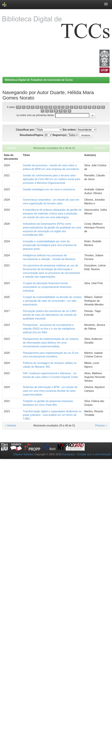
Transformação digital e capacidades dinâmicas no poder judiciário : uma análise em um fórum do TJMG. (52, 415)
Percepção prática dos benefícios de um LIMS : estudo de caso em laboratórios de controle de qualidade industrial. (50, 315)
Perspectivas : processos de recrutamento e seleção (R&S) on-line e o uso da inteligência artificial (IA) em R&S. (49, 329)
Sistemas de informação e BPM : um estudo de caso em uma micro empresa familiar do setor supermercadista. (50, 391)
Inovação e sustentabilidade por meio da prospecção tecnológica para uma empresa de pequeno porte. (49, 245)
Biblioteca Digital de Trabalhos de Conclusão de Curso (39, 79)
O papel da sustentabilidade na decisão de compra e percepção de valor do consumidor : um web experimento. (52, 301)
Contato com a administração (94, 454)
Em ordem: (69, 129)
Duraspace (68, 454)
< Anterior (10, 148)
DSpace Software (23, 454)
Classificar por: (25, 129)
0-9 (18, 107)
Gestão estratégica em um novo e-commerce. (49, 189)
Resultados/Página (31, 135)
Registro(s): (59, 135)
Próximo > (101, 148)
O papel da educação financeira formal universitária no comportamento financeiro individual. (47, 287)
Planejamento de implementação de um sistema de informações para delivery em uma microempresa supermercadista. (51, 343)
